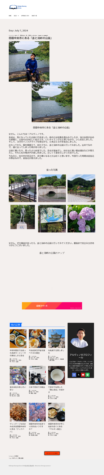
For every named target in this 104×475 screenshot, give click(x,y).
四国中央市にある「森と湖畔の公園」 (31, 38)
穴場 (50, 360)
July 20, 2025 (35, 357)
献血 (32, 393)
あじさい (14, 395)
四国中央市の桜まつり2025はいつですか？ (37, 426)
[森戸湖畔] (52, 266)
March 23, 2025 (16, 436)
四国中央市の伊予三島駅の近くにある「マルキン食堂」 (56, 426)
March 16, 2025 (35, 433)
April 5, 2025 (54, 397)
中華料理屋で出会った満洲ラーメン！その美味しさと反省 (18, 353)
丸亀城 (62, 359)
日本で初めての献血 (37, 387)
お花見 (52, 359)
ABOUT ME (34, 15)
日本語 (16, 456)
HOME (10, 15)
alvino (35, 35)
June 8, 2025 (15, 394)
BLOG (15, 15)
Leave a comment (43, 35)
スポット (56, 359)
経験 (17, 361)
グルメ (13, 361)
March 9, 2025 (54, 433)
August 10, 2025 (16, 360)
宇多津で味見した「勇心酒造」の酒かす (56, 389)
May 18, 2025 (34, 391)
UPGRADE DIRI (25, 15)
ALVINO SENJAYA (29, 465)
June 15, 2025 (54, 357)
